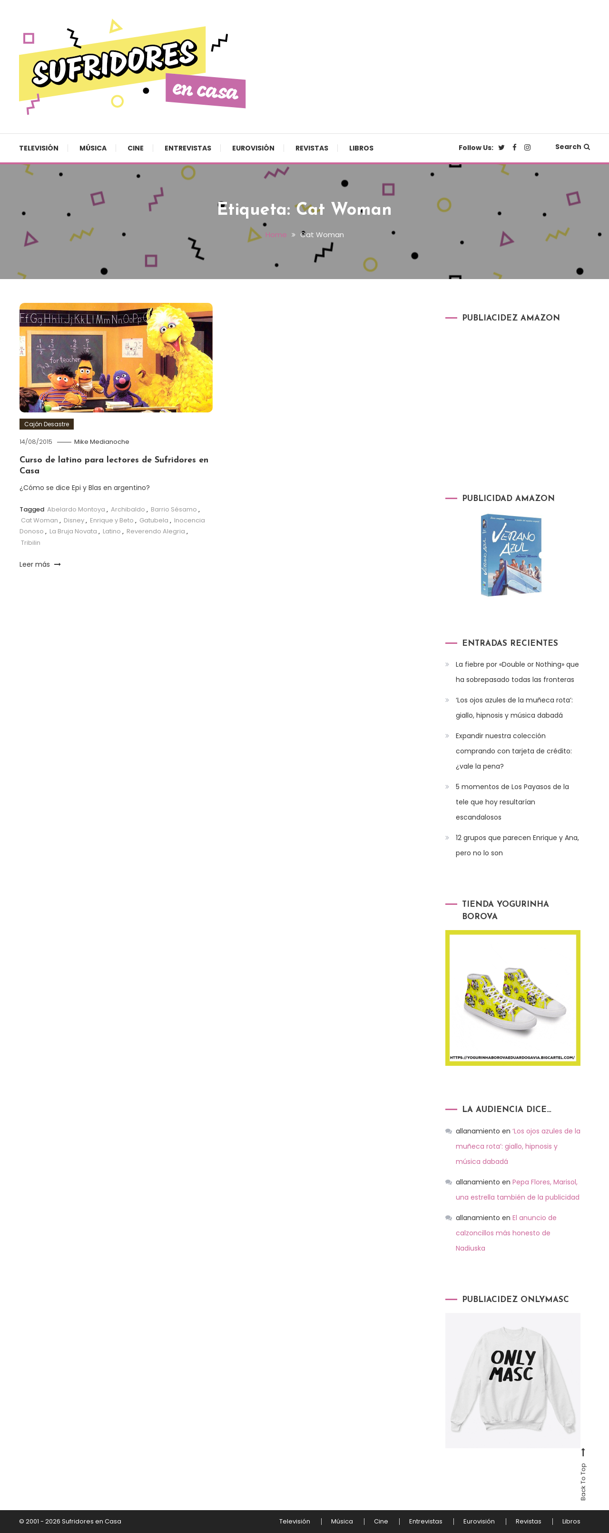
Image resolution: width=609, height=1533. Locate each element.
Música (93, 148)
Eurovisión (253, 148)
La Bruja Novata (73, 531)
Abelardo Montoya (76, 509)
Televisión (39, 148)
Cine (136, 148)
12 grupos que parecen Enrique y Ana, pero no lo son (517, 845)
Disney (74, 520)
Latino (112, 531)
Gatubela (153, 520)
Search (572, 146)
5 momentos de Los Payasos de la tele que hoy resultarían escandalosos (512, 802)
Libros (361, 148)
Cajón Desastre (46, 424)
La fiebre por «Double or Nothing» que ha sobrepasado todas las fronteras (517, 672)
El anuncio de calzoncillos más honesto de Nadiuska (506, 1233)
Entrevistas (188, 148)
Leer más (40, 564)
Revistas (311, 148)
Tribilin (30, 542)
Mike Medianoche (101, 441)
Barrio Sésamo (174, 509)
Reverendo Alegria (156, 531)
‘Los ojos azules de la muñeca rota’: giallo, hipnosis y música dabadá (514, 707)
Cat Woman (39, 520)
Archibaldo (128, 509)
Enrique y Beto (112, 520)
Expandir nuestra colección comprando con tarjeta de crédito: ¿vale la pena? (514, 751)
